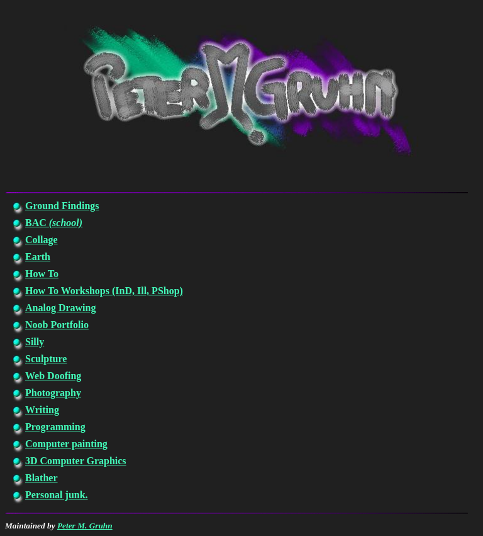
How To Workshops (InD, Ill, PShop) (104, 290)
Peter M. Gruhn (85, 525)
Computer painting (66, 443)
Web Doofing (53, 375)
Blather (41, 477)
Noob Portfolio (57, 324)
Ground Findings (62, 205)
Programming (55, 426)
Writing (42, 409)
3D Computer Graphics (75, 460)
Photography (53, 392)
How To (41, 273)
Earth (37, 256)
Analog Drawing (60, 307)
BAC (53, 222)
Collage (41, 239)
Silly (34, 341)
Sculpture (46, 358)
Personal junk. (56, 494)
